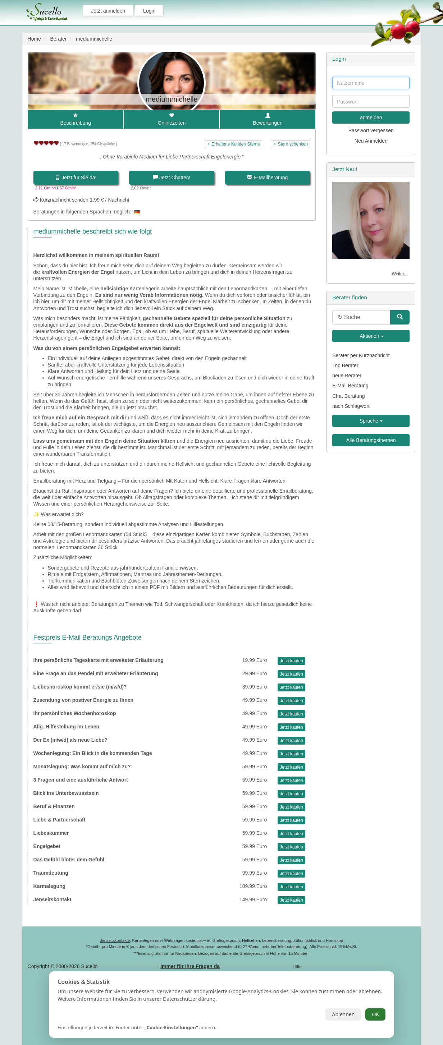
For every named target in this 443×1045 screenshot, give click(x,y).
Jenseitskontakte (115, 940)
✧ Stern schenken (290, 144)
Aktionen (371, 336)
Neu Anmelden (371, 141)
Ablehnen (343, 1014)
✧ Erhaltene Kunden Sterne (233, 144)
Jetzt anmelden (108, 11)
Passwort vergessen (371, 130)
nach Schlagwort (351, 406)
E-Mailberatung (267, 177)
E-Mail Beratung (350, 385)
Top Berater (345, 365)
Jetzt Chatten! (171, 177)
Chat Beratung (348, 396)
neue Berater (346, 375)
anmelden (371, 117)
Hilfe (297, 967)
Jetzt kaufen (291, 660)
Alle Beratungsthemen (371, 440)
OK (375, 1014)
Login (149, 11)
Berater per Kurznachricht (361, 355)
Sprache (371, 421)
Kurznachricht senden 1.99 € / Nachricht (81, 200)
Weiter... (400, 273)
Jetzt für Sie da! (75, 177)
